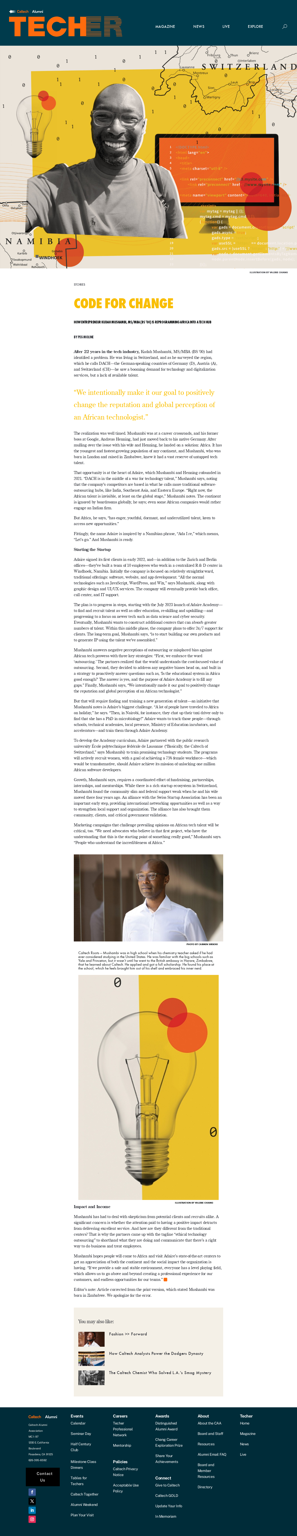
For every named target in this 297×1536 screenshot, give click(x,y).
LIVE (226, 26)
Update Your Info (168, 1506)
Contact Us (45, 1476)
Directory (205, 1487)
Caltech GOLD (166, 1495)
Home (244, 1423)
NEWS (198, 26)
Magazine (248, 1434)
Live (243, 1454)
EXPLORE (255, 26)
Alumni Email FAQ (212, 1454)
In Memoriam (165, 1516)
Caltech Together (84, 1494)
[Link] (26, 11)
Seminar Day (81, 1434)
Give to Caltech (167, 1485)
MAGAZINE (165, 26)
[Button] (284, 26)
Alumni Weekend (84, 1505)
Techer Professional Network (123, 1429)
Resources (206, 1444)
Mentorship (122, 1445)
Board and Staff (210, 1434)
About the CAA (209, 1423)
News (244, 1444)
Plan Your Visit (82, 1515)
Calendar (78, 1423)
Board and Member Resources (206, 1471)
